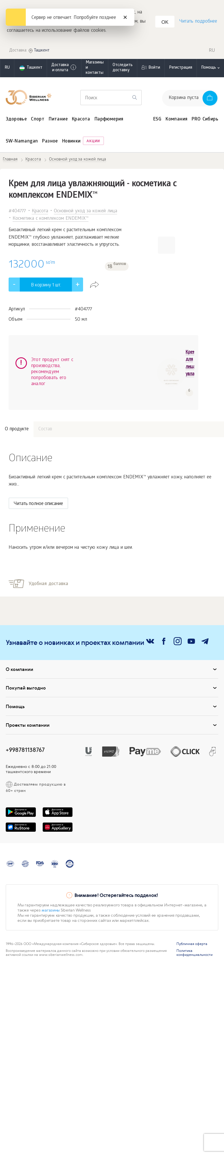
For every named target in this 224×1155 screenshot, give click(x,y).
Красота (81, 120)
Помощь (112, 692)
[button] (166, 245)
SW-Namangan (22, 142)
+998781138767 (25, 736)
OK (165, 22)
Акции (93, 142)
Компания (176, 120)
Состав (45, 415)
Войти (154, 68)
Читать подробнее (198, 22)
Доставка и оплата (64, 69)
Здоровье (16, 120)
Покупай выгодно (112, 673)
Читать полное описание (38, 490)
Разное (50, 142)
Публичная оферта (191, 930)
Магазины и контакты (95, 68)
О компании (112, 655)
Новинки (71, 142)
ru (7, 68)
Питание (58, 120)
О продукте (17, 415)
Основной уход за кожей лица (85, 212)
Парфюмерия (109, 120)
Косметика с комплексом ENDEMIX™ (51, 219)
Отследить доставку (123, 69)
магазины (51, 896)
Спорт (37, 120)
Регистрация (180, 68)
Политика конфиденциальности (194, 939)
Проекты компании (112, 711)
